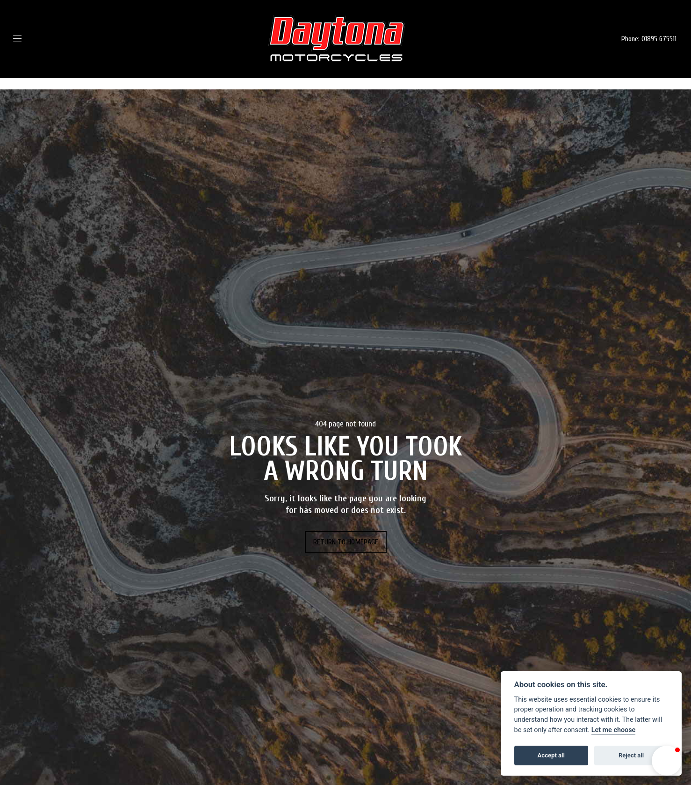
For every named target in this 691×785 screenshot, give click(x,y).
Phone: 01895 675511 (649, 39)
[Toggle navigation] (31, 39)
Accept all (551, 755)
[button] (667, 761)
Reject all (631, 755)
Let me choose (613, 730)
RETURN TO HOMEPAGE (345, 542)
